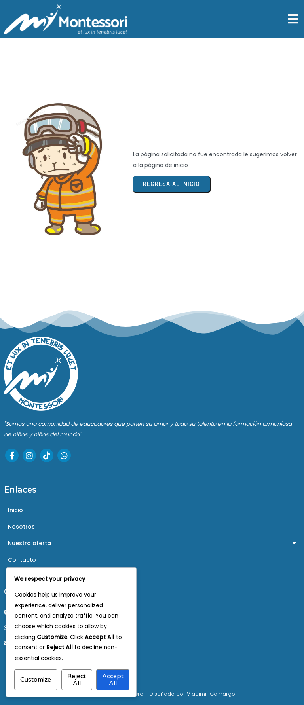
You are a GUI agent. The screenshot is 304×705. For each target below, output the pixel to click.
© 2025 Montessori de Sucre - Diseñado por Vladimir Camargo (152, 693)
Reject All (76, 679)
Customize (35, 680)
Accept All (113, 679)
